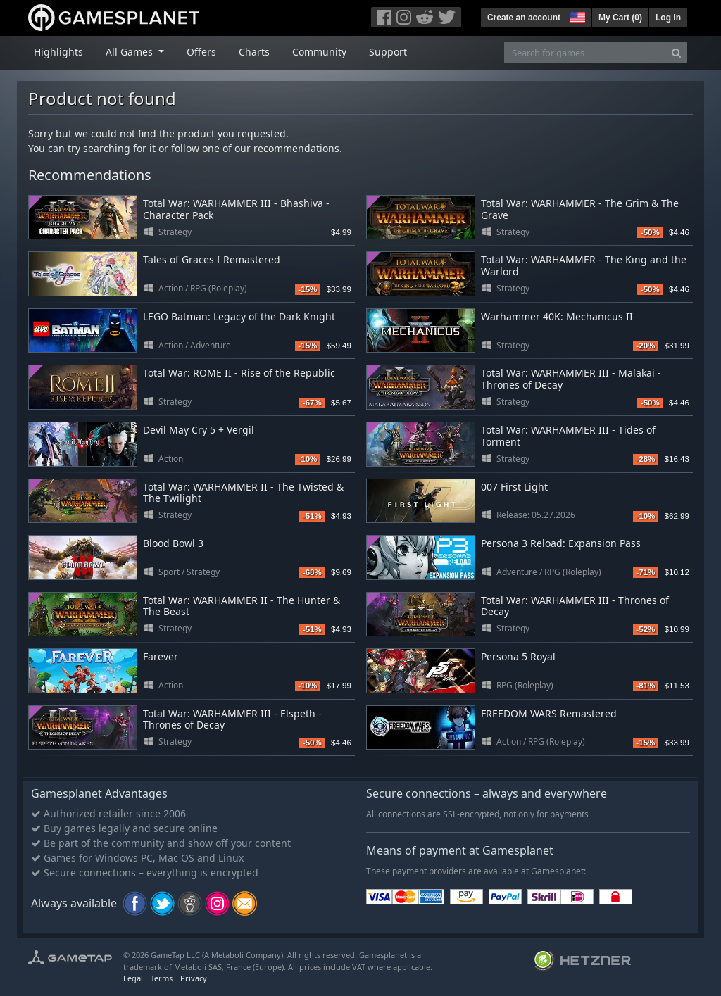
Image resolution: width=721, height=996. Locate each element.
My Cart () (620, 18)
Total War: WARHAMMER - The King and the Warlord (583, 265)
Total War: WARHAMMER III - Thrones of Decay (575, 606)
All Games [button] (131, 51)
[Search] (676, 52)
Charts (254, 51)
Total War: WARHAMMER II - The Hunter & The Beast (241, 606)
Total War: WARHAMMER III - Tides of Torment (568, 435)
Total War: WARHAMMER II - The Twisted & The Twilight (243, 492)
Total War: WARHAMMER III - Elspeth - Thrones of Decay (232, 719)
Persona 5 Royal (518, 656)
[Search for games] (585, 52)
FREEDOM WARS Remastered (549, 713)
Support (388, 51)
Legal (133, 978)
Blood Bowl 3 (173, 543)
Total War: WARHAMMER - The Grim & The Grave (580, 209)
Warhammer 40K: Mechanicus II (557, 316)
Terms (162, 978)
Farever (160, 656)
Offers (201, 51)
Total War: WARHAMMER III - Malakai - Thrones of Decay (571, 378)
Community (319, 51)
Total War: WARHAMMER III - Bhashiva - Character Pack (236, 209)
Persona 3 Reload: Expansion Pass (561, 543)
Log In (668, 18)
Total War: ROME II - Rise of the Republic (239, 372)
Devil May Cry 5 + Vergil (198, 429)
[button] (576, 15)
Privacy (193, 978)
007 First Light (514, 486)
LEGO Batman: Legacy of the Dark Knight (239, 316)
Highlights (58, 51)
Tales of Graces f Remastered (211, 259)
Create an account (523, 18)
